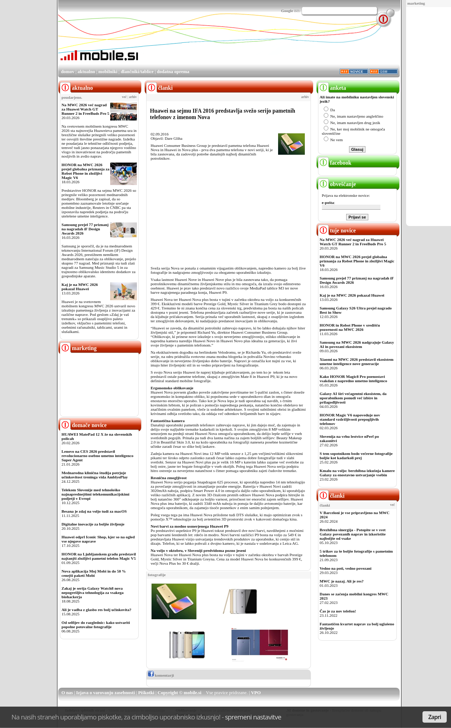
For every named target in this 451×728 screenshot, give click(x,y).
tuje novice (337, 230)
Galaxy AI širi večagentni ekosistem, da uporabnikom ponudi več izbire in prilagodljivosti (353, 397)
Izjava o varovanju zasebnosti (105, 692)
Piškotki (146, 692)
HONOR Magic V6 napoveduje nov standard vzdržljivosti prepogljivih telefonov (350, 419)
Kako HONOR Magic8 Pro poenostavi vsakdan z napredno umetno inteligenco (353, 378)
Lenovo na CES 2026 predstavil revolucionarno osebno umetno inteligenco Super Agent (97, 455)
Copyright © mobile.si (179, 692)
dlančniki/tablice (137, 71)
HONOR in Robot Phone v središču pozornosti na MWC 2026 (350, 327)
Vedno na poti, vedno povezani (345, 568)
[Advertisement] (270, 44)
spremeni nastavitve (253, 716)
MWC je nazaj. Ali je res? (342, 581)
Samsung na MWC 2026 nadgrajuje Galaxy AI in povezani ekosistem (357, 344)
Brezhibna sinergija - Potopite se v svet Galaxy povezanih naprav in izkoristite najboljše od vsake (353, 534)
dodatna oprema (173, 71)
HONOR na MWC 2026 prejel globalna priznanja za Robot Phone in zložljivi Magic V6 (85, 171)
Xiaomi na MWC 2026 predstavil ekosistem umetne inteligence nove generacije (357, 361)
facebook (335, 163)
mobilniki (107, 71)
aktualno (86, 71)
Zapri (434, 717)
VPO (256, 692)
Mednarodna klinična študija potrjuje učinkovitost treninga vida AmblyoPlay (95, 475)
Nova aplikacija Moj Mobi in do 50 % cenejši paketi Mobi (94, 573)
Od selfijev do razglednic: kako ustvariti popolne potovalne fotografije (96, 624)
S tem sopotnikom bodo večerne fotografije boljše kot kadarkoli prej (356, 455)
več (124, 97)
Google (287, 11)
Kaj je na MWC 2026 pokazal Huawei (80, 286)
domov (68, 71)
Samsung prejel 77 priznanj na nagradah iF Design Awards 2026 (85, 228)
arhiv (133, 97)
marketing (416, 3)
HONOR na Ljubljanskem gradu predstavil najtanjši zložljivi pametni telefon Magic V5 (99, 556)
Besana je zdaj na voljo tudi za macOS (94, 511)
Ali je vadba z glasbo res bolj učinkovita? (97, 609)
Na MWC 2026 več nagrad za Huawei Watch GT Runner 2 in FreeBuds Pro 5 (85, 109)
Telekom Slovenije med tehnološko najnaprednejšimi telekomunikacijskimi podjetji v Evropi (95, 494)
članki (331, 496)
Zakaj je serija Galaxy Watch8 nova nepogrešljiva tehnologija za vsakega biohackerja (93, 592)
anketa (332, 88)
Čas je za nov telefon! (338, 611)
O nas (67, 692)
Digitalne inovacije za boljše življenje (93, 524)
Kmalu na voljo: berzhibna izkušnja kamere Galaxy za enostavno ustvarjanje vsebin (357, 472)
